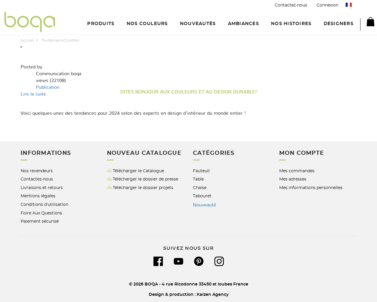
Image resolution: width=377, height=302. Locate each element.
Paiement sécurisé (40, 221)
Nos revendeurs (37, 171)
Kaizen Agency (213, 294)
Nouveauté (204, 205)
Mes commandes (297, 171)
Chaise (199, 188)
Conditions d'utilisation (44, 204)
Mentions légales (38, 196)
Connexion (327, 5)
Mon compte (301, 153)
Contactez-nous (291, 5)
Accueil (27, 40)
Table (198, 179)
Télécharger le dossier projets (143, 188)
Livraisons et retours (42, 188)
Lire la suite (33, 94)
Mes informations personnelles (311, 188)
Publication (47, 87)
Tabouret (202, 196)
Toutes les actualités (60, 40)
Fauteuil (201, 171)
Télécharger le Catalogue (135, 170)
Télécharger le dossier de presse (145, 179)
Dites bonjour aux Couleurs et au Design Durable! (188, 92)
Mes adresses (292, 179)
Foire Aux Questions (41, 213)
